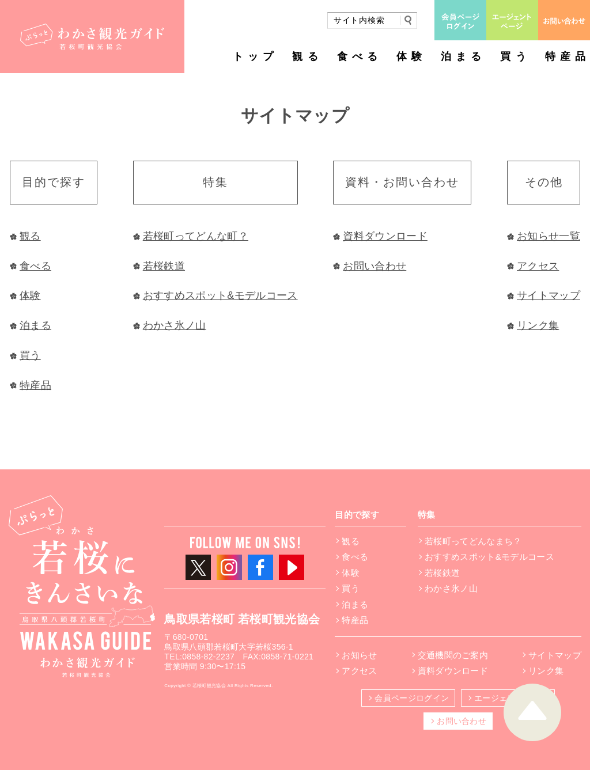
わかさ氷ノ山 (174, 325)
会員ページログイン (412, 698)
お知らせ (359, 655)
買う (515, 56)
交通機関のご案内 (453, 655)
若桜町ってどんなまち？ (473, 541)
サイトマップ (548, 295)
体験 (411, 56)
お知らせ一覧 (548, 236)
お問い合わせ (374, 266)
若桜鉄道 (164, 266)
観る (307, 56)
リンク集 (538, 325)
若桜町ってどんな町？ (195, 236)
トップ (255, 56)
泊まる (463, 56)
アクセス (538, 266)
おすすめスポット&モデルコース (220, 295)
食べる (359, 56)
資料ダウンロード (385, 236)
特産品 (567, 56)
